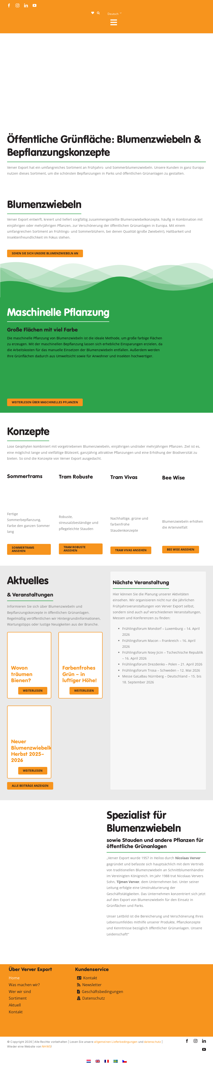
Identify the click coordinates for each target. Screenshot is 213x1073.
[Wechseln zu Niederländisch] (88, 1061)
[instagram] (17, 5)
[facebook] (9, 5)
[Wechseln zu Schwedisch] (115, 1061)
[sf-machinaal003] (140, 365)
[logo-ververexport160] (16, 23)
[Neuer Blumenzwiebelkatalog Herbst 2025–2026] (29, 709)
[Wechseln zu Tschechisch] (124, 1061)
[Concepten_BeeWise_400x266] (184, 488)
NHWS (46, 1046)
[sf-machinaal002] (86, 365)
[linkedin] (26, 5)
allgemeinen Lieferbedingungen (115, 1042)
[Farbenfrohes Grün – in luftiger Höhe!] (80, 635)
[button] (98, 13)
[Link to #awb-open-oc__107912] (156, 22)
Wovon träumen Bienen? (21, 674)
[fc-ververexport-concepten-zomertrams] (29, 483)
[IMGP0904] (81, 485)
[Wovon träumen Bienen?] (29, 635)
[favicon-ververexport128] (189, 943)
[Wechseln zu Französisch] (106, 1061)
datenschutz (152, 1042)
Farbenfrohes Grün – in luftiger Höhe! (79, 674)
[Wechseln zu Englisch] (97, 1061)
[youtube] (34, 5)
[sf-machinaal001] (31, 365)
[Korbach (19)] (132, 486)
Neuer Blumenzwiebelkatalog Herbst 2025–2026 (39, 750)
